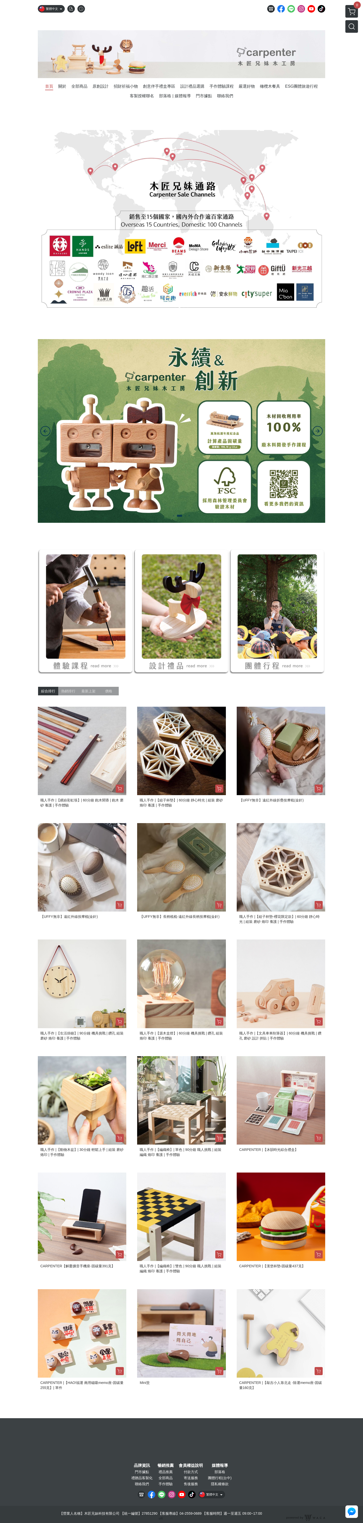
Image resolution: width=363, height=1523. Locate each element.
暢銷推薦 (166, 1466)
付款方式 (191, 1472)
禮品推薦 (166, 1472)
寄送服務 (191, 1478)
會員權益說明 (191, 1466)
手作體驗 (166, 1484)
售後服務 (191, 1484)
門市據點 (142, 1472)
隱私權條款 (220, 1484)
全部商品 (166, 1478)
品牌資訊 (142, 1466)
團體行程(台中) (219, 1478)
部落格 (220, 1472)
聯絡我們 (142, 1484)
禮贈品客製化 (142, 1478)
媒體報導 (220, 1466)
